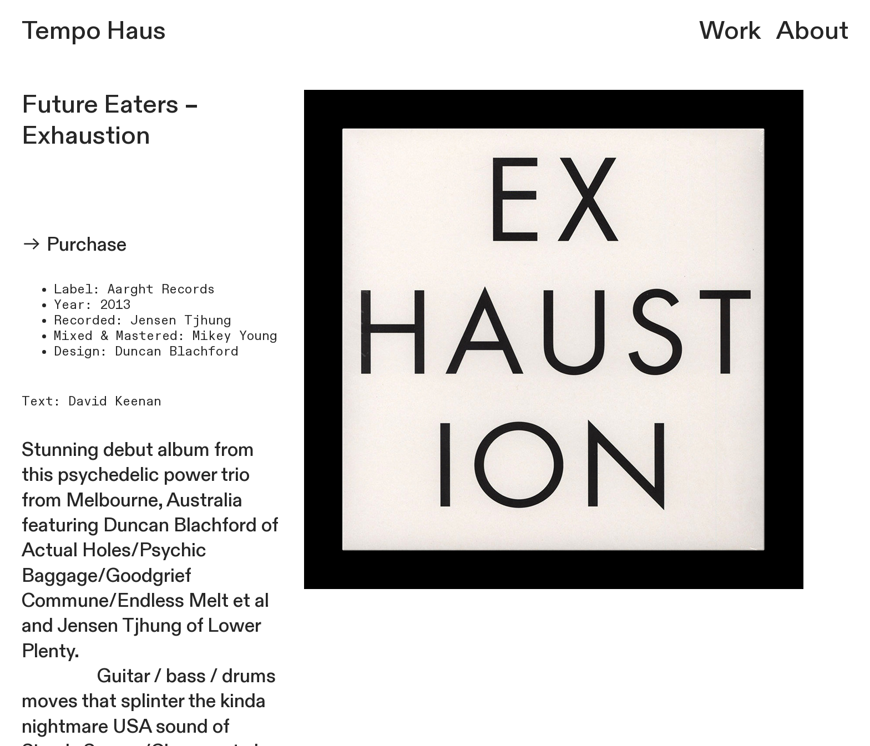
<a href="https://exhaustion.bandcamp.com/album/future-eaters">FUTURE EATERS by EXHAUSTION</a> (152, 188)
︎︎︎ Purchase (74, 244)
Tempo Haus (94, 31)
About (812, 31)
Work (729, 31)
